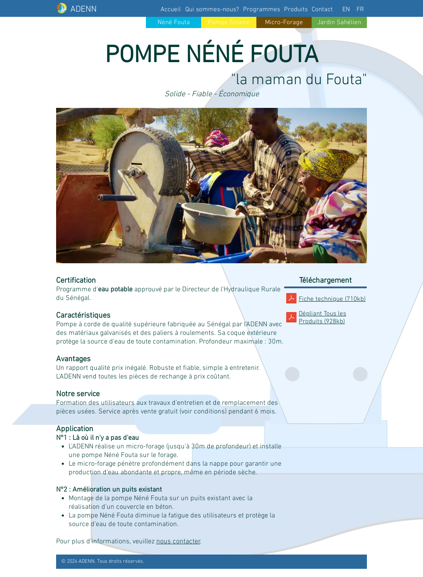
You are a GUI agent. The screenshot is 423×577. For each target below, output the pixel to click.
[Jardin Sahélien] (339, 22)
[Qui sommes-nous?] (212, 9)
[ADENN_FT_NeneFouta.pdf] (291, 299)
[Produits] (295, 9)
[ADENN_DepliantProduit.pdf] (291, 318)
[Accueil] (170, 9)
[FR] (360, 9)
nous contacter (178, 541)
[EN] (346, 9)
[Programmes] (261, 9)
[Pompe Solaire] (228, 22)
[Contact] (322, 9)
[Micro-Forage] (284, 22)
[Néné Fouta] (173, 22)
